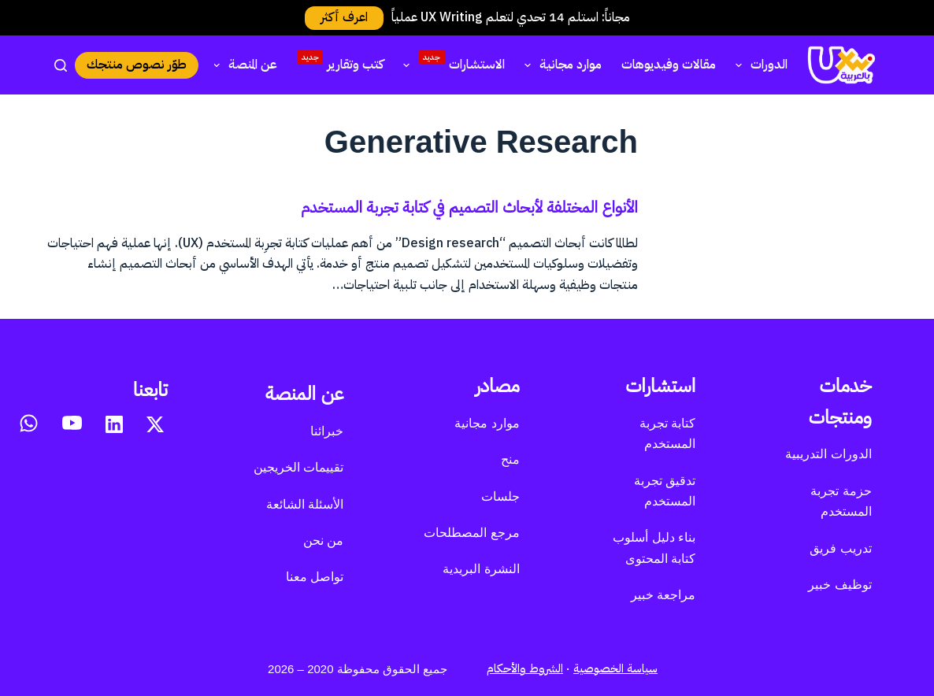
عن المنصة (242, 64)
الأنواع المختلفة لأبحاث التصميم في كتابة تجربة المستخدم (469, 207)
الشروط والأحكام (525, 668)
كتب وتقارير (340, 62)
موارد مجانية (560, 64)
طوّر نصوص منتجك (137, 64)
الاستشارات (450, 62)
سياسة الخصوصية (615, 668)
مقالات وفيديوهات (668, 64)
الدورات (758, 64)
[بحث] (60, 65)
